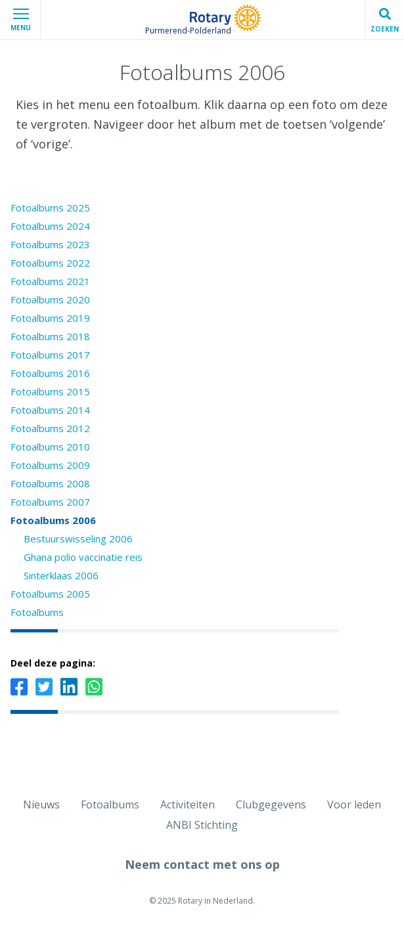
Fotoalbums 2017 (50, 354)
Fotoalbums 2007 (50, 501)
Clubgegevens (271, 804)
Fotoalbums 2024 (50, 225)
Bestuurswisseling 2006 (78, 538)
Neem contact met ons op (202, 864)
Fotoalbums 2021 (50, 281)
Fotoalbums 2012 (50, 428)
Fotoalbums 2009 (50, 465)
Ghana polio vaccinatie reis (83, 556)
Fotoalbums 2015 (50, 391)
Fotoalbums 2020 (50, 299)
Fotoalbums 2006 (53, 520)
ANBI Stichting (202, 825)
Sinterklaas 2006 (61, 575)
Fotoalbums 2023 (50, 244)
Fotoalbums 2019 (50, 317)
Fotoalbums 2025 (50, 207)
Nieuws (41, 804)
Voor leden (354, 804)
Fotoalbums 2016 (50, 373)
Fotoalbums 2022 (50, 262)
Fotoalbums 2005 (50, 593)
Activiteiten (187, 804)
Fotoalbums (37, 612)
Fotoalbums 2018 (50, 336)
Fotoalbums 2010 (50, 446)
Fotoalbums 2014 (50, 409)
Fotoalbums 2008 (50, 483)
